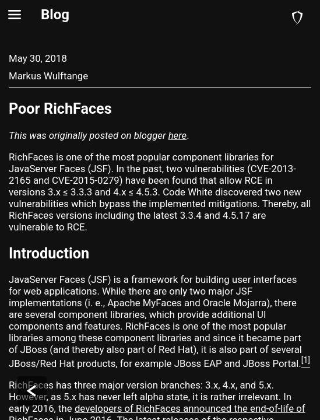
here (177, 135)
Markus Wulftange (48, 76)
